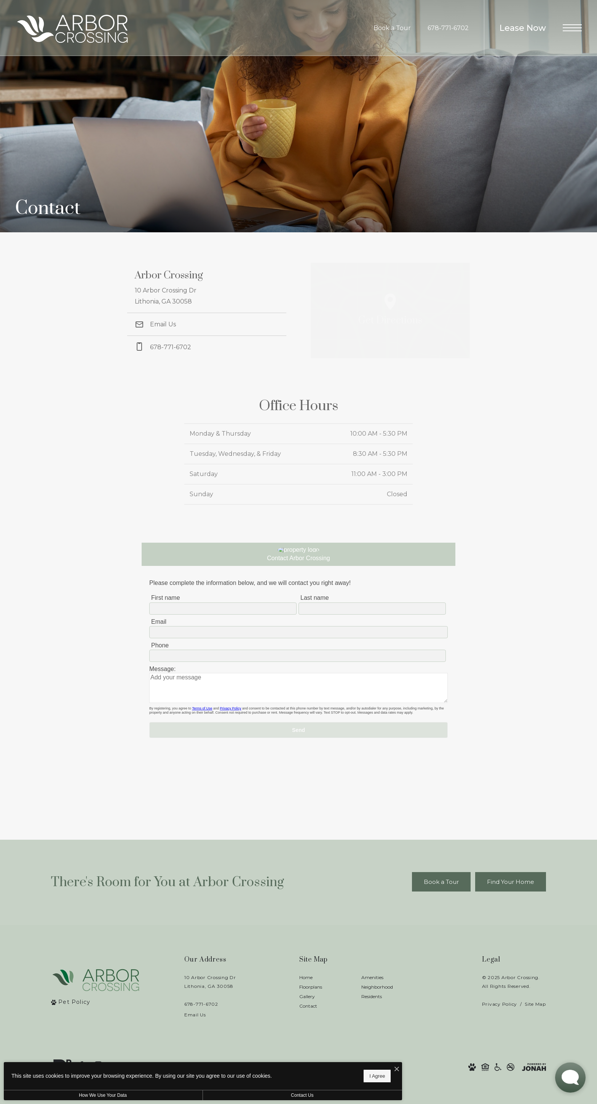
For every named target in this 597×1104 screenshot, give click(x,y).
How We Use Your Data (70, 1095)
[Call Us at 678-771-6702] (448, 28)
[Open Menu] (572, 27)
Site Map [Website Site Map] (535, 1004)
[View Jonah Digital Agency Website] (534, 1067)
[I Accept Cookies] (265, 1065)
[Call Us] (210, 1004)
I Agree (245, 1074)
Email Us (155, 324)
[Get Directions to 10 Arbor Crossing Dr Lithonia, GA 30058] (206, 288)
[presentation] (298, 676)
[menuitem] (324, 978)
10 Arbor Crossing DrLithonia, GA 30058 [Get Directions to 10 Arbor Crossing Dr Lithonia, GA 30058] (210, 982)
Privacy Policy (499, 1004)
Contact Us (203, 1095)
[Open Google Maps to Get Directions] (390, 310)
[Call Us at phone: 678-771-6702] (206, 347)
